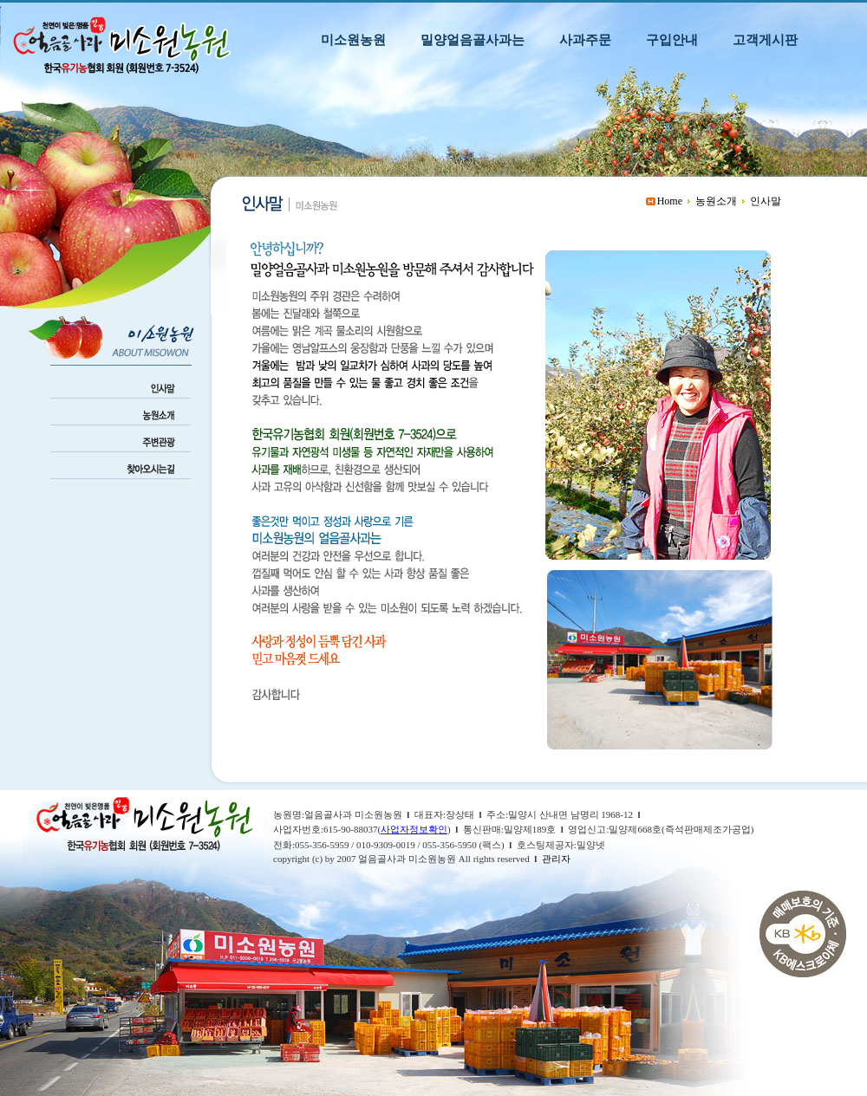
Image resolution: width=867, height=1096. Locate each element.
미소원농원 (353, 39)
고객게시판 (765, 39)
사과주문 (585, 39)
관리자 (556, 858)
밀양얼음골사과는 (472, 39)
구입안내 (672, 39)
